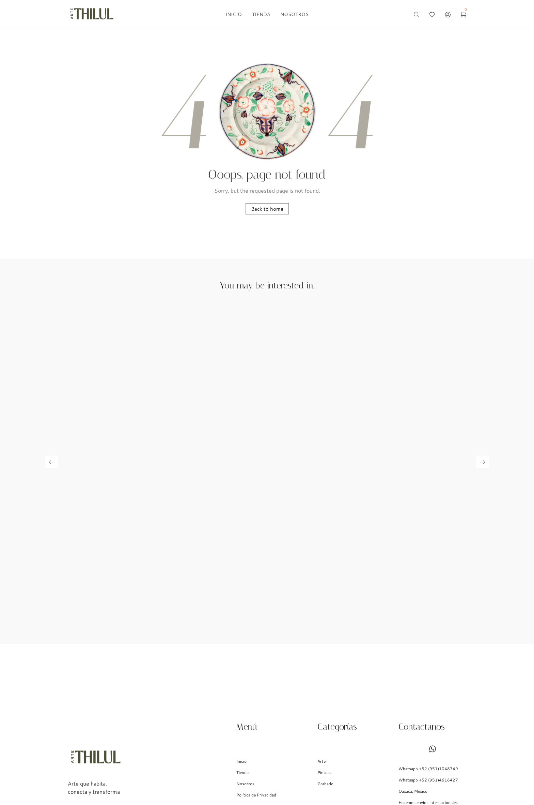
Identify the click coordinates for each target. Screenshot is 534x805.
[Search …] (416, 14)
